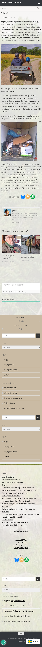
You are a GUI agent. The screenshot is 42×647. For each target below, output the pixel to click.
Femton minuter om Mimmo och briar (15, 493)
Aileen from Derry (8, 477)
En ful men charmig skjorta (13, 398)
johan (5, 17)
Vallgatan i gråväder (27, 257)
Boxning (4, 485)
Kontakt (6, 375)
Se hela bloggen (21, 540)
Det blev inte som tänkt (11, 2)
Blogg (4, 8)
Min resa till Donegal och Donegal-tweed (16, 501)
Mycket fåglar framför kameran (14, 408)
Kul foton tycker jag (10, 393)
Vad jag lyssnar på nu (11, 370)
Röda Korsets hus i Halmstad (20, 616)
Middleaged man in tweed (11, 496)
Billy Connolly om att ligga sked (12, 482)
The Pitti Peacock (7, 520)
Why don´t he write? (10, 388)
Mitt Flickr (5, 506)
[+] (25, 292)
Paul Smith (5, 512)
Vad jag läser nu (9, 365)
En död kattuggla (9, 403)
